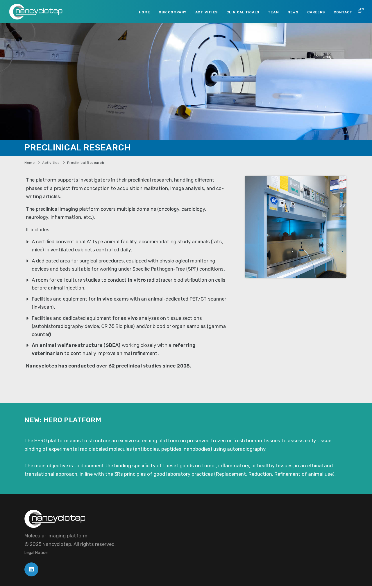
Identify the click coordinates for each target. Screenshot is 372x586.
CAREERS (316, 12)
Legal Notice (36, 552)
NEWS (292, 12)
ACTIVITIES (206, 12)
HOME (144, 12)
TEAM (273, 12)
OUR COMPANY (173, 12)
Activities (51, 163)
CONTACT (343, 12)
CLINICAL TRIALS (242, 12)
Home (29, 163)
